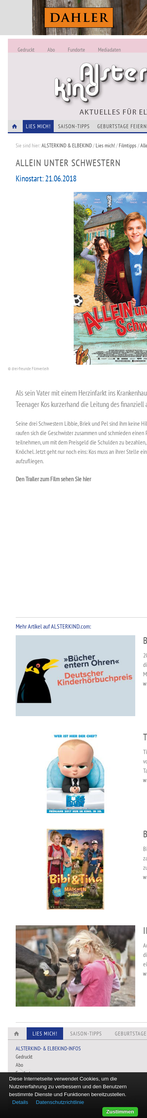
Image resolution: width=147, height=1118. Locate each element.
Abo (51, 49)
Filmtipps (127, 145)
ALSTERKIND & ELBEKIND (67, 145)
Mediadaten (109, 49)
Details (20, 1102)
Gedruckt (26, 49)
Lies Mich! (38, 126)
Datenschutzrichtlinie (60, 1102)
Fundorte (76, 49)
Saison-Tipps (74, 126)
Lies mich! (105, 145)
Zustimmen (120, 1111)
